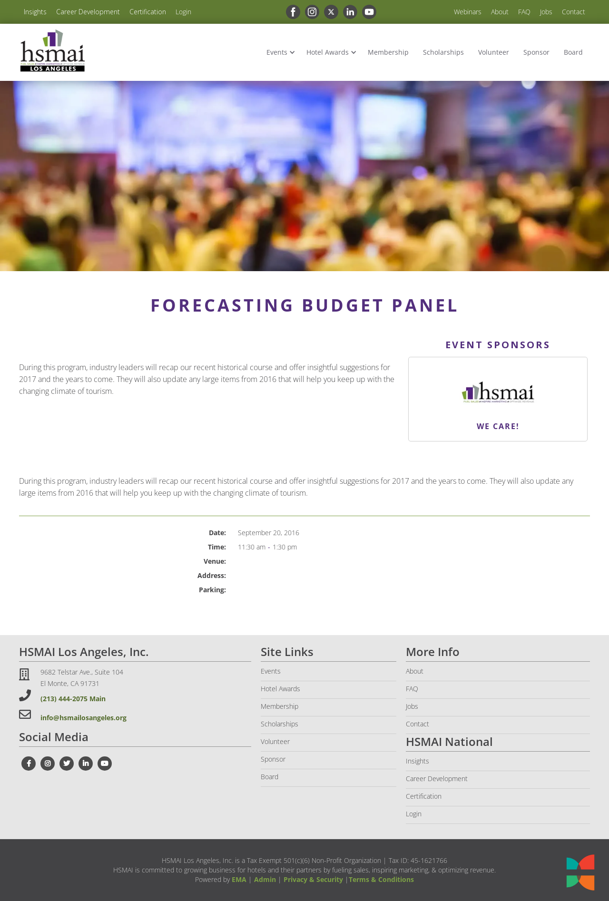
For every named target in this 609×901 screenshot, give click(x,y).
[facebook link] (290, 12)
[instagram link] (309, 12)
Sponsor (536, 52)
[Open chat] (580, 872)
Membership (388, 52)
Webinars (467, 11)
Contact (573, 11)
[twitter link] (66, 763)
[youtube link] (366, 12)
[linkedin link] (347, 12)
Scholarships (443, 52)
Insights (35, 11)
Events (276, 52)
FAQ (524, 11)
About (500, 11)
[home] (52, 50)
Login (183, 11)
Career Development (88, 11)
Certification (147, 11)
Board (573, 52)
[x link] (328, 12)
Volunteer (493, 52)
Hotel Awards (327, 52)
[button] (279, 52)
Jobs (546, 11)
